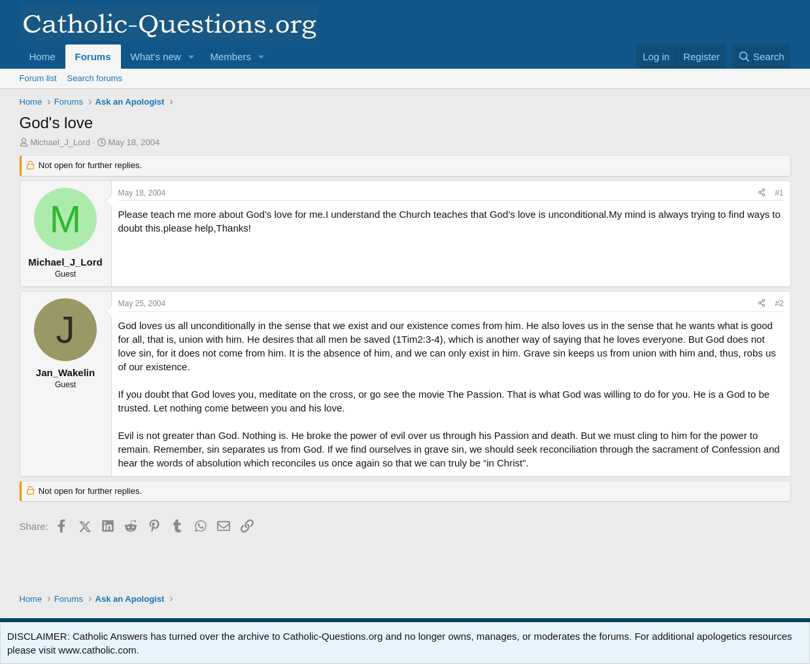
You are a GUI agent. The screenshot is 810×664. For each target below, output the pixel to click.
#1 (779, 193)
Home (42, 56)
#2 (779, 303)
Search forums (95, 78)
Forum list (38, 78)
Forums (93, 56)
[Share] (761, 193)
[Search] (761, 56)
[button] (191, 56)
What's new (156, 56)
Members (230, 56)
